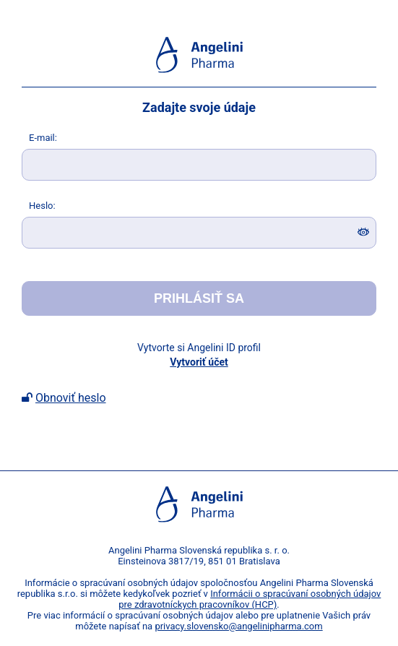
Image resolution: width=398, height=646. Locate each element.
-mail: (43, 137)
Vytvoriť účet (199, 362)
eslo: (42, 205)
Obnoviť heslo (70, 398)
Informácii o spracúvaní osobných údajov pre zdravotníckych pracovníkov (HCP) (249, 599)
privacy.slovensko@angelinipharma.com (238, 626)
